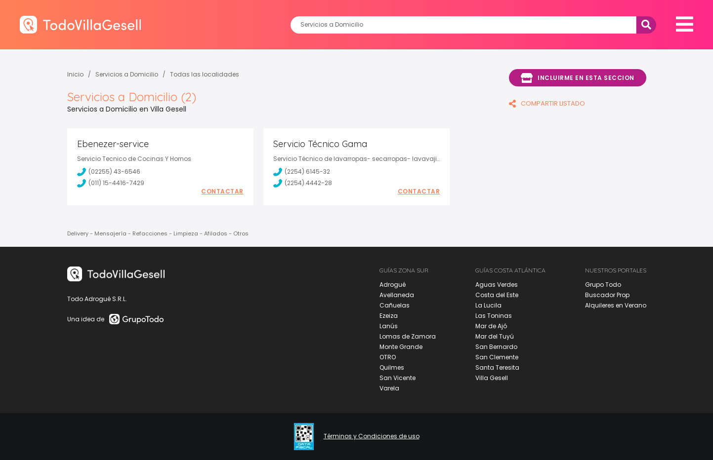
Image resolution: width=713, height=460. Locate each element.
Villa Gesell (491, 378)
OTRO (387, 357)
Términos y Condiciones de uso (371, 436)
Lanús (388, 326)
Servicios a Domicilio (126, 74)
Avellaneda (396, 295)
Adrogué (392, 284)
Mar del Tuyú (494, 336)
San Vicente (397, 378)
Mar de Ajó (491, 326)
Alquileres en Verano (615, 305)
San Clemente (496, 357)
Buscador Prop (607, 295)
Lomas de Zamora (407, 336)
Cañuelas (394, 305)
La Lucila (488, 305)
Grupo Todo (603, 284)
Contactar (222, 191)
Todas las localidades (204, 74)
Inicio (75, 74)
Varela (389, 388)
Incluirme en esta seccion (577, 78)
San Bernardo (496, 347)
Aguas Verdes (496, 284)
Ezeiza (388, 315)
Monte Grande (400, 347)
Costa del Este (496, 295)
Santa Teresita (497, 367)
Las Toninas (493, 315)
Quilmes (391, 367)
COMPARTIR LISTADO (547, 103)
